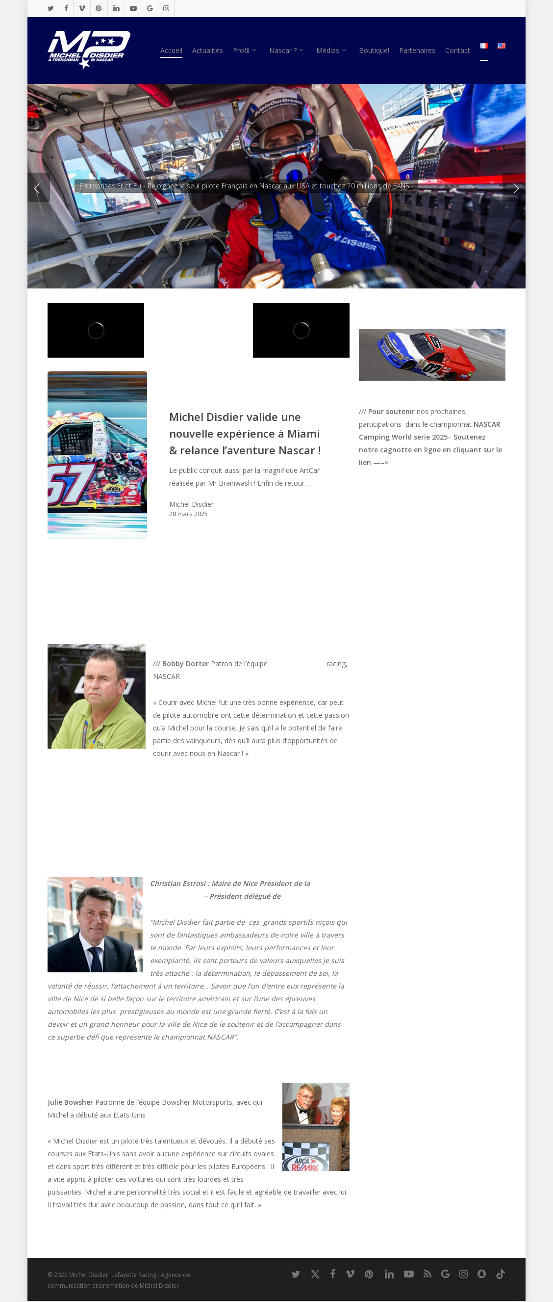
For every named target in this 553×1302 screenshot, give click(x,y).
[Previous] (37, 187)
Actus (178, 398)
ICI (397, 462)
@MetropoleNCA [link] (177, 896)
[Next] (515, 187)
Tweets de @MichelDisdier (401, 527)
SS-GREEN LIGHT (297, 663)
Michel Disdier (191, 504)
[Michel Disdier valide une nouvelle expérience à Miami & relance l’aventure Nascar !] (97, 455)
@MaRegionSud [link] (305, 896)
